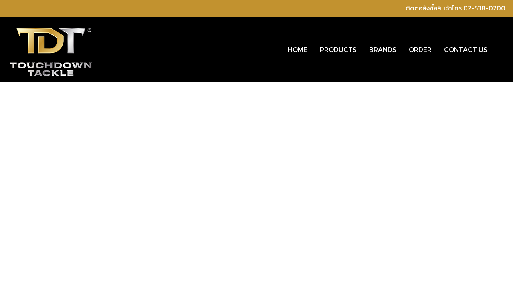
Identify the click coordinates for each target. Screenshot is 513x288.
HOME (297, 49)
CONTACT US (465, 49)
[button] (500, 49)
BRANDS (382, 49)
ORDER (420, 49)
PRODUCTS (338, 49)
